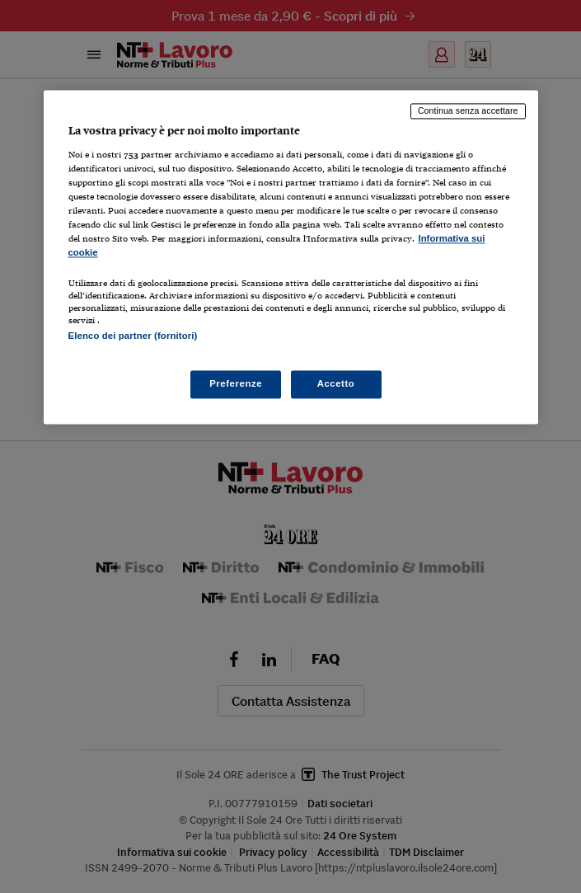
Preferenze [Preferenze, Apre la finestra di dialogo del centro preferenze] (235, 383)
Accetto (336, 383)
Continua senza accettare (468, 111)
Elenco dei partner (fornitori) (133, 336)
